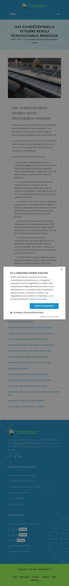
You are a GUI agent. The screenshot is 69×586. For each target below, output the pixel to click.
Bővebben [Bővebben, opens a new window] (42, 299)
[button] (26, 312)
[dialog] (34, 293)
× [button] (61, 270)
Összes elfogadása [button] (44, 306)
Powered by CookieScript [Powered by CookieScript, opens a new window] (49, 317)
